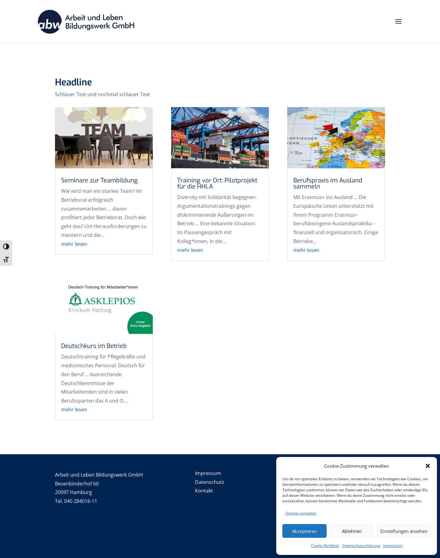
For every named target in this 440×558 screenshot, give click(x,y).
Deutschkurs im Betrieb (94, 346)
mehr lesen (74, 244)
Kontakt (204, 490)
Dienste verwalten (300, 513)
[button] (428, 466)
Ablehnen (352, 531)
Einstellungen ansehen (403, 531)
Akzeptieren (304, 531)
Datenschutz (209, 482)
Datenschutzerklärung (361, 545)
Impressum (392, 545)
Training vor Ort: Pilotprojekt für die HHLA (217, 183)
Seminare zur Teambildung (99, 180)
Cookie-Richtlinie (325, 545)
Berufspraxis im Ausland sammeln (327, 183)
